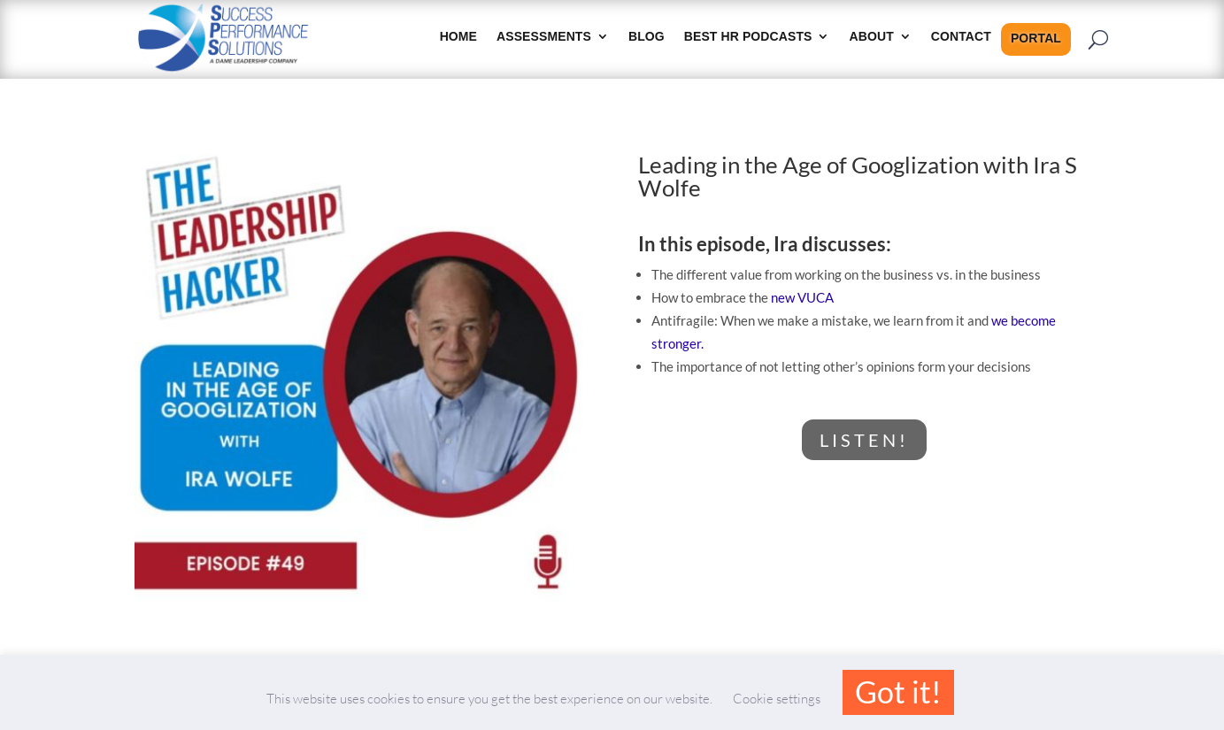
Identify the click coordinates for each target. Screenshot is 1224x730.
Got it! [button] (898, 691)
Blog (646, 36)
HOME (458, 36)
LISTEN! (864, 439)
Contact (961, 36)
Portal (1036, 38)
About (872, 36)
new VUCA (802, 297)
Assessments (544, 36)
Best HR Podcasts (748, 36)
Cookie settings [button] (776, 698)
